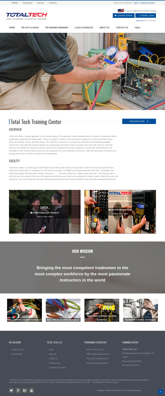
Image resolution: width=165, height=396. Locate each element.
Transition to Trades (57, 367)
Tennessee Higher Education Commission (93, 380)
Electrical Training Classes (97, 358)
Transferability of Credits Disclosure (105, 382)
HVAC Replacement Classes (97, 354)
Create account (17, 349)
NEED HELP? (141, 21)
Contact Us (122, 27)
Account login (16, 354)
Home (12, 27)
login (136, 3)
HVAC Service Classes (95, 349)
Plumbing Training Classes (97, 363)
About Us (105, 27)
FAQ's (137, 27)
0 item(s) (145, 15)
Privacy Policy (54, 363)
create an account (147, 3)
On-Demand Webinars (56, 27)
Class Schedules (84, 27)
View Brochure (139, 121)
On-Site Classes (30, 27)
